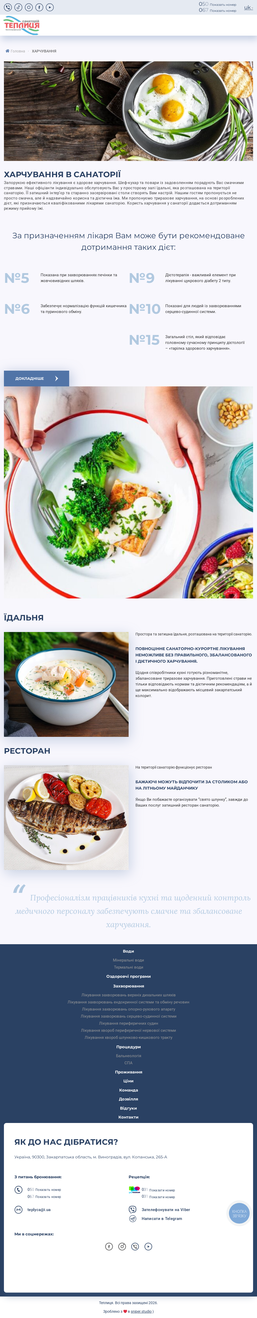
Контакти (128, 1117)
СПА (128, 1063)
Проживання (128, 1071)
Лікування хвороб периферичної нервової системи (128, 1030)
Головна (18, 51)
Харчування (44, 51)
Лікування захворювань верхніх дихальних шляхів (128, 995)
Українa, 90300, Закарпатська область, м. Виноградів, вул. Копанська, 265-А (90, 1156)
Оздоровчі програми (128, 976)
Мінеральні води (128, 960)
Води (128, 951)
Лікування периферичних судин (128, 1023)
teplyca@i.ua (39, 1209)
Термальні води (128, 967)
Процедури (128, 1046)
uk (247, 7)
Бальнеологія (128, 1056)
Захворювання (128, 986)
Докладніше (29, 378)
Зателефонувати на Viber (166, 1209)
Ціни (128, 1080)
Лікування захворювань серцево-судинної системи (129, 1016)
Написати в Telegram (162, 1218)
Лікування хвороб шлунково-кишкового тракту (128, 1037)
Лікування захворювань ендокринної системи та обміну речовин (128, 1002)
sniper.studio (141, 1311)
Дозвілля (128, 1098)
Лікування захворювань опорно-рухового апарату (128, 1009)
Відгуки (128, 1108)
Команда (128, 1090)
